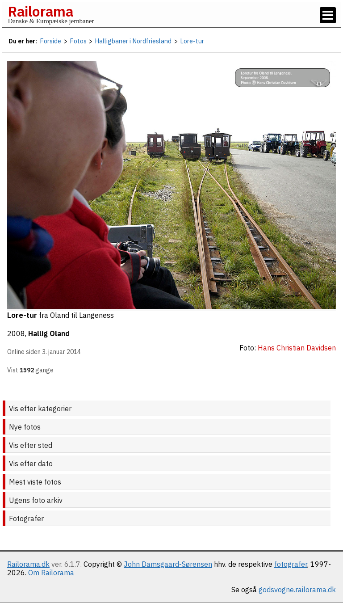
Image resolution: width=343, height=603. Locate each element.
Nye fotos (25, 426)
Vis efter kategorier (40, 408)
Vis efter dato (31, 463)
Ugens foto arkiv (36, 500)
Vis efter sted (30, 445)
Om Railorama (51, 572)
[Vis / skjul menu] (328, 15)
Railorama (40, 11)
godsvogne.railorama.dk (297, 589)
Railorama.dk (28, 564)
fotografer (290, 564)
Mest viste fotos (35, 481)
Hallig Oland (49, 333)
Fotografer (26, 518)
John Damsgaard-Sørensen (168, 564)
